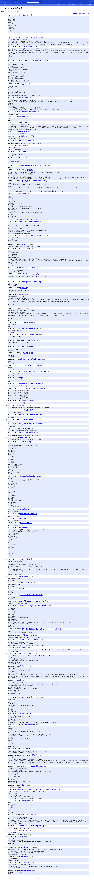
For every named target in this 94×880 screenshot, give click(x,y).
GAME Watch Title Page (27, 724)
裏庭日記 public (25, 509)
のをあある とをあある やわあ (29, 334)
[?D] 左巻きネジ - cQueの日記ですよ (31, 766)
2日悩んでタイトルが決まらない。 (31, 359)
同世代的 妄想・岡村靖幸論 (28, 514)
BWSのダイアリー (26, 523)
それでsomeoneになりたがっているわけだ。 (34, 606)
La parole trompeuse (26, 582)
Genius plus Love (25, 428)
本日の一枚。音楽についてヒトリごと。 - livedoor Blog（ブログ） (40, 629)
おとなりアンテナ (77, 13)
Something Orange (25, 441)
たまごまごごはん (25, 141)
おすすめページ (85, 13)
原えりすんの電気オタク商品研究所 (31, 424)
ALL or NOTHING (26, 862)
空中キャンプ (24, 588)
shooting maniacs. (25, 856)
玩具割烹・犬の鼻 (25, 713)
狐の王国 (23, 151)
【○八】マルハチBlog (26, 84)
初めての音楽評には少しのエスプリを (32, 476)
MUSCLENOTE (25, 131)
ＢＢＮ (22, 158)
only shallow (23, 518)
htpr (21, 377)
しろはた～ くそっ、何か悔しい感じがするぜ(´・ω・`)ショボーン (40, 789)
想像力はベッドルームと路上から (30, 383)
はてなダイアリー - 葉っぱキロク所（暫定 (33, 371)
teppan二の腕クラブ (26, 410)
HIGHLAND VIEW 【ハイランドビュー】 (33, 165)
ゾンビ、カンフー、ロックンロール (31, 595)
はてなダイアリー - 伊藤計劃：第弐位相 (32, 388)
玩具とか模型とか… (26, 527)
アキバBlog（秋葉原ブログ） (29, 46)
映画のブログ (24, 405)
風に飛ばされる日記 (26, 15)
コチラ (18, 11)
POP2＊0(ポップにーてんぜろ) (29, 365)
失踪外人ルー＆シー (26, 814)
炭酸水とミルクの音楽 (27, 136)
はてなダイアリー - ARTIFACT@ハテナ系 (33, 181)
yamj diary (23, 193)
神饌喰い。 (23, 785)
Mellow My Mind (25, 437)
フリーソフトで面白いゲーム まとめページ (33, 235)
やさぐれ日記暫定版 (26, 170)
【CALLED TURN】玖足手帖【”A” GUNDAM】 (35, 60)
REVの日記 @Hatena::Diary (29, 221)
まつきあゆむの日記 (26, 353)
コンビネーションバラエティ (29, 755)
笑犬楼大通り (24, 288)
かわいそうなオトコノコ (27, 432)
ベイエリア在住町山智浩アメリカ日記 (32, 414)
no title (22, 836)
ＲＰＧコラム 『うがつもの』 (30, 274)
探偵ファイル (24, 98)
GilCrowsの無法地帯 (26, 322)
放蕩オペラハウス (25, 116)
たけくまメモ (24, 666)
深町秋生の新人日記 (26, 559)
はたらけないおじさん (27, 635)
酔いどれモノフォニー (27, 653)
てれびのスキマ (25, 244)
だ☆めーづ (23, 647)
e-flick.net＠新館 (25, 249)
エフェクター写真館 (26, 346)
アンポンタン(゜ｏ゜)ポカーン (30, 639)
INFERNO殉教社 (25, 800)
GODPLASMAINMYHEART (29, 328)
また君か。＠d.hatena (27, 400)
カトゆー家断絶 (25, 749)
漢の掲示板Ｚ (24, 830)
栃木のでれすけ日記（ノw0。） (30, 697)
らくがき (23, 308)
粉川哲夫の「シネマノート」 (29, 267)
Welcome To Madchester (27, 340)
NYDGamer (23, 122)
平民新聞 (23, 145)
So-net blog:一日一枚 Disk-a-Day (30, 281)
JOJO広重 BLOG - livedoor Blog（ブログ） (33, 601)
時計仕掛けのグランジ (27, 847)
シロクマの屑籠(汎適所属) (28, 112)
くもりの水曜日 (25, 576)
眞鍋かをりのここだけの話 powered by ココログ (35, 825)
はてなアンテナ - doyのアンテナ (30, 37)
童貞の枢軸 (23, 294)
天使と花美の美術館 (26, 419)
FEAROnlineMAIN (26, 870)
